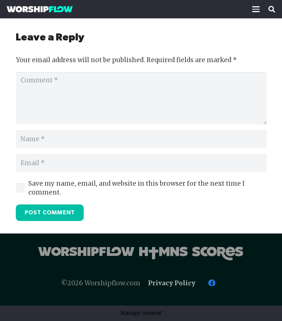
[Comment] (141, 98)
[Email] (141, 163)
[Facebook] (212, 283)
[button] (255, 9)
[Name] (141, 139)
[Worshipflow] (39, 9)
